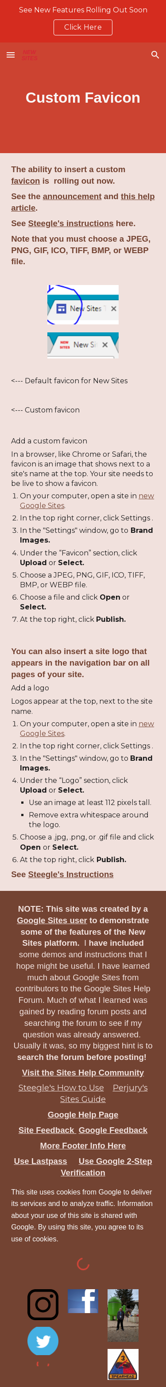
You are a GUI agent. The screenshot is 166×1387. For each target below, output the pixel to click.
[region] (83, 21)
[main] (83, 97)
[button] (10, 54)
